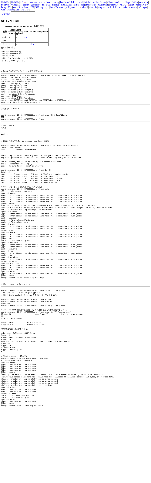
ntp (41, 7)
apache (42, 2)
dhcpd (127, 2)
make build (103, 5)
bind (48, 2)
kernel (76, 5)
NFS (32, 7)
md (26, 2)
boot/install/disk (67, 2)
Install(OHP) (66, 5)
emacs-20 (143, 2)
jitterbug (55, 5)
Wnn (3, 10)
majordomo (91, 5)
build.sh (87, 2)
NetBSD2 (5, 2)
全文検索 (6, 14)
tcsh (109, 7)
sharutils (93, 7)
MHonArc (113, 5)
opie (47, 7)
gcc (19, 5)
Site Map (25, 10)
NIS (37, 7)
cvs (122, 2)
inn (43, 5)
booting (55, 2)
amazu (131, 5)
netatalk (16, 7)
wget (145, 7)
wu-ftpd (10, 10)
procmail (74, 7)
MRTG (123, 5)
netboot (25, 7)
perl (67, 7)
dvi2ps (135, 2)
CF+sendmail (113, 2)
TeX (114, 7)
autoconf (33, 2)
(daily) (96, 2)
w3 (139, 7)
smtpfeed (102, 7)
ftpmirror (5, 5)
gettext (26, 5)
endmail (84, 7)
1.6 (21, 2)
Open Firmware (57, 7)
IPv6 (48, 5)
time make (122, 7)
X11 (17, 10)
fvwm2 (14, 5)
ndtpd (138, 5)
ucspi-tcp (133, 7)
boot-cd (79, 2)
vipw (32, 44)
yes (25, 37)
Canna (103, 2)
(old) (83, 5)
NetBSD (14, 2)
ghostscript (35, 5)
